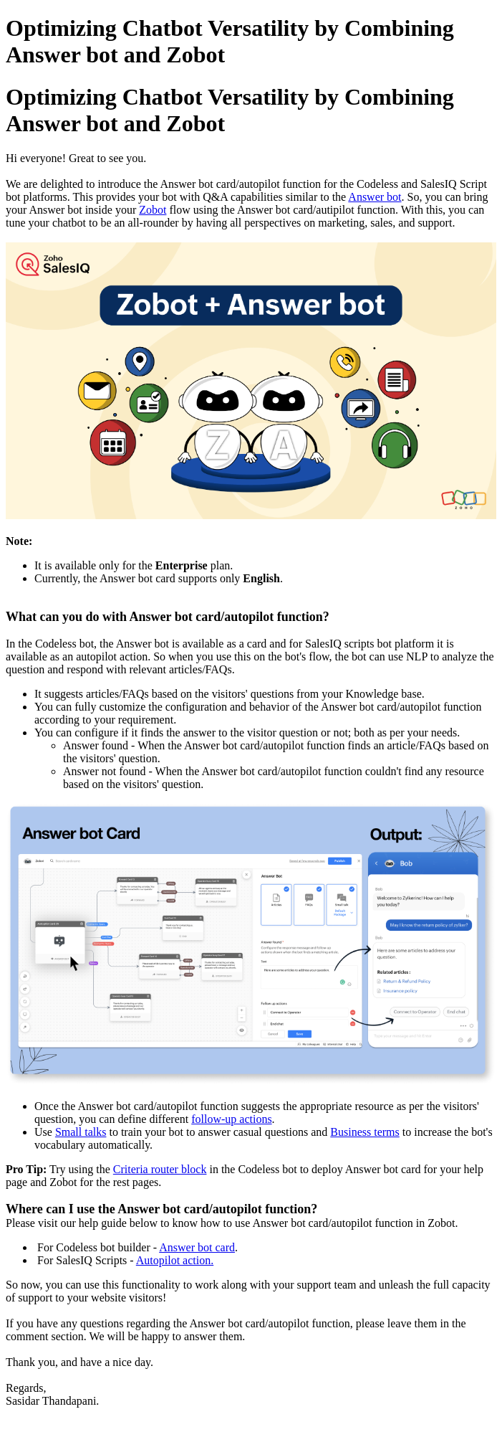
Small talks (81, 1132)
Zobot (152, 210)
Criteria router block (160, 1169)
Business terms (364, 1132)
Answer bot (374, 197)
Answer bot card (197, 1247)
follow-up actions (231, 1119)
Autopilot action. (174, 1260)
